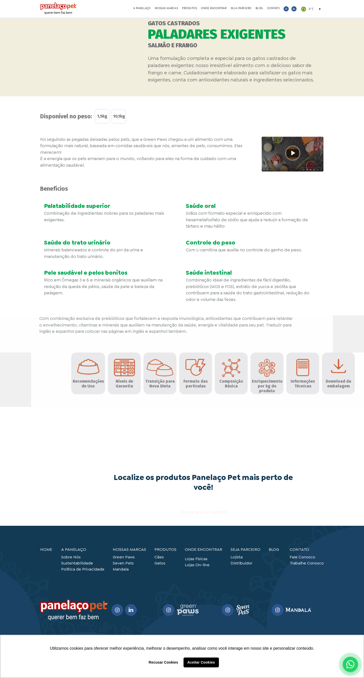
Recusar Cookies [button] (163, 662)
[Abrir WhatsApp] (350, 664)
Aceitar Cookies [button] (201, 662)
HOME (46, 549)
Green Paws (124, 557)
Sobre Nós (71, 557)
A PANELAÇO (142, 9)
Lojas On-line (197, 564)
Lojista (237, 557)
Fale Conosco (302, 557)
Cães (159, 557)
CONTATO (273, 9)
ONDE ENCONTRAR (213, 9)
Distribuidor (241, 563)
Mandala (121, 569)
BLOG (259, 9)
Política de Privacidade (82, 569)
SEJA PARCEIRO (241, 9)
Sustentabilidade (77, 563)
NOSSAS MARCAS (166, 9)
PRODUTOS (189, 9)
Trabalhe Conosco (307, 563)
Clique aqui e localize (203, 512)
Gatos (159, 563)
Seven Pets (123, 563)
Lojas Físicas (196, 558)
